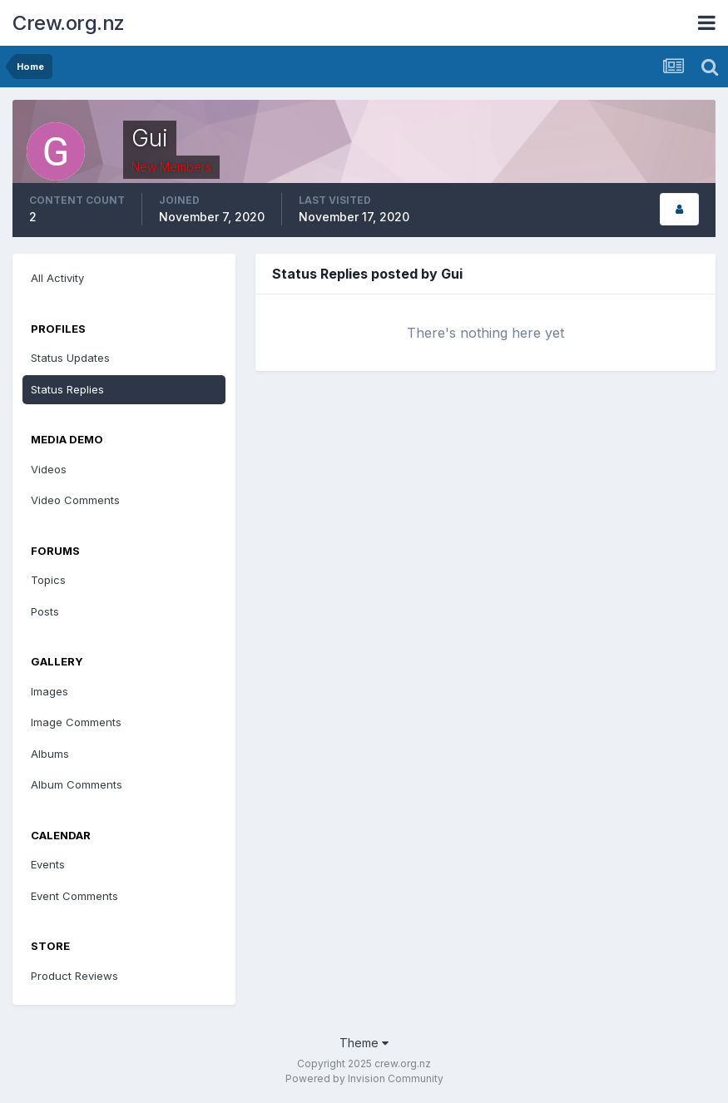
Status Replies (67, 389)
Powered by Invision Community (364, 1078)
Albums (50, 753)
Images (49, 691)
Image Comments (76, 722)
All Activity (57, 277)
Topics (48, 579)
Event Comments (74, 896)
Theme (364, 1043)
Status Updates (70, 357)
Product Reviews (74, 975)
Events (48, 864)
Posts (45, 611)
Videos (49, 469)
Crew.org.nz (68, 23)
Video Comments (75, 500)
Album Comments (76, 784)
